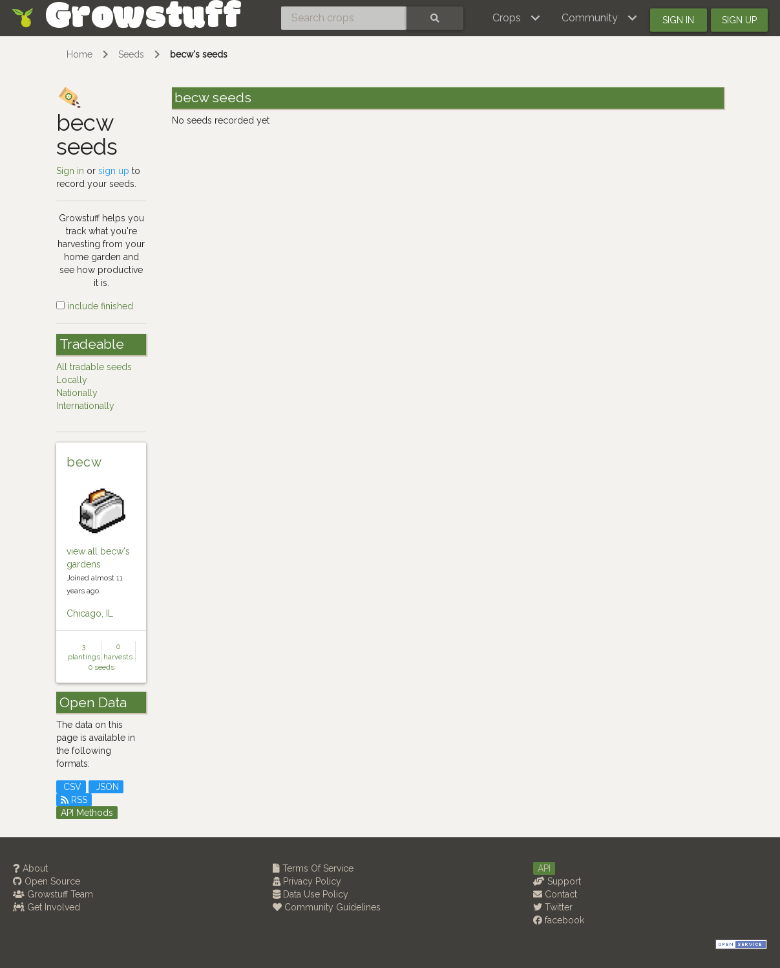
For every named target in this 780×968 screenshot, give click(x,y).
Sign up (739, 20)
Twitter (553, 907)
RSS (74, 800)
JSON (106, 787)
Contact (555, 894)
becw (84, 462)
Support (557, 881)
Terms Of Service (313, 868)
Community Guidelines (327, 907)
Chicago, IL (90, 613)
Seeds (131, 54)
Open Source (46, 881)
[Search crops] (343, 18)
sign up (113, 171)
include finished (94, 306)
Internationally (85, 406)
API (544, 868)
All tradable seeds (94, 367)
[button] (516, 18)
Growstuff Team (53, 894)
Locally (71, 380)
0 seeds (101, 667)
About (30, 868)
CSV (71, 787)
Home (79, 54)
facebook (558, 920)
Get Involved (46, 907)
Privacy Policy (307, 881)
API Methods (87, 813)
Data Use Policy (310, 894)
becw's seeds (198, 54)
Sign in (678, 20)
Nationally (77, 393)
